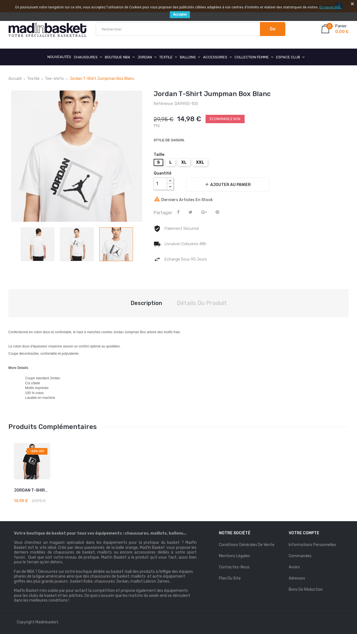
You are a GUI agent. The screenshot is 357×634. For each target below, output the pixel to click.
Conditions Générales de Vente (246, 544)
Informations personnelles (312, 544)
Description (146, 303)
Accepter (180, 14)
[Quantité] (160, 184)
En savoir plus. (330, 7)
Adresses (297, 578)
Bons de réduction (306, 589)
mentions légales (234, 556)
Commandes (300, 556)
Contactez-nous (234, 567)
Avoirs (294, 567)
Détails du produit (202, 303)
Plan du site (230, 578)
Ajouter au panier (227, 184)
